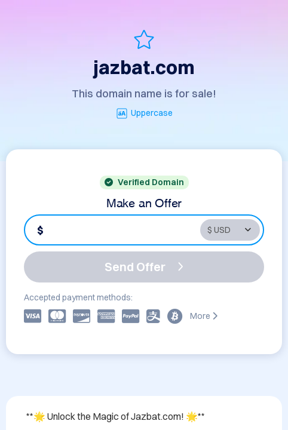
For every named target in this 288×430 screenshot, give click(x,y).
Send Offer (144, 266)
